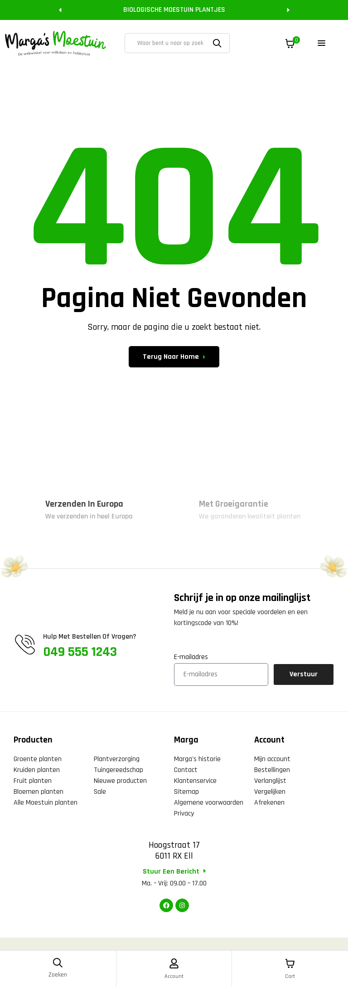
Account (174, 976)
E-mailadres (191, 657)
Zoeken (218, 43)
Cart (290, 976)
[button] (60, 10)
